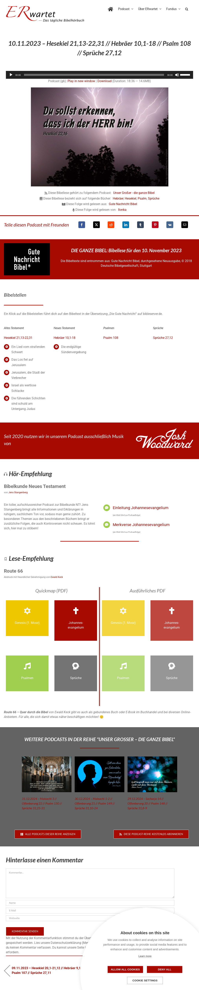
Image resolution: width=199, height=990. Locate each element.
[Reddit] (111, 224)
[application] (99, 75)
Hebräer (118, 198)
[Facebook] (81, 224)
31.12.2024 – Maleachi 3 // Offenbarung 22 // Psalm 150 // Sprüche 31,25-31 (42, 803)
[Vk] (169, 224)
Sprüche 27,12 (163, 338)
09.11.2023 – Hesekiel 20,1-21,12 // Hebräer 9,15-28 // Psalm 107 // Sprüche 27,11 (51, 970)
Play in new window (81, 81)
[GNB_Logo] (27, 245)
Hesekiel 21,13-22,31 (18, 338)
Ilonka (122, 210)
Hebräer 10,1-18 (64, 338)
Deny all (164, 969)
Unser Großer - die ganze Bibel (134, 193)
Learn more (144, 956)
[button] (186, 8)
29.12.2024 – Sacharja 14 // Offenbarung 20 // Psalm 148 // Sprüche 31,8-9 (147, 803)
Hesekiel (130, 198)
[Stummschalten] (177, 75)
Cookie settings (145, 980)
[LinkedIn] (125, 224)
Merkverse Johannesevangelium (141, 524)
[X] (96, 224)
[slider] (94, 75)
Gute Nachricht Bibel (123, 204)
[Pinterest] (155, 224)
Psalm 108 (110, 338)
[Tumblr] (140, 224)
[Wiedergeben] (11, 75)
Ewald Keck (57, 577)
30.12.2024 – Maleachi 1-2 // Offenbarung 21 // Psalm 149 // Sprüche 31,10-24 (95, 803)
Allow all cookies (125, 969)
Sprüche (153, 198)
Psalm (142, 198)
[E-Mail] (184, 224)
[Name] (90, 903)
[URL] (90, 918)
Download (104, 81)
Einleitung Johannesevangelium (141, 507)
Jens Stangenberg (18, 492)
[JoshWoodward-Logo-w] (164, 430)
